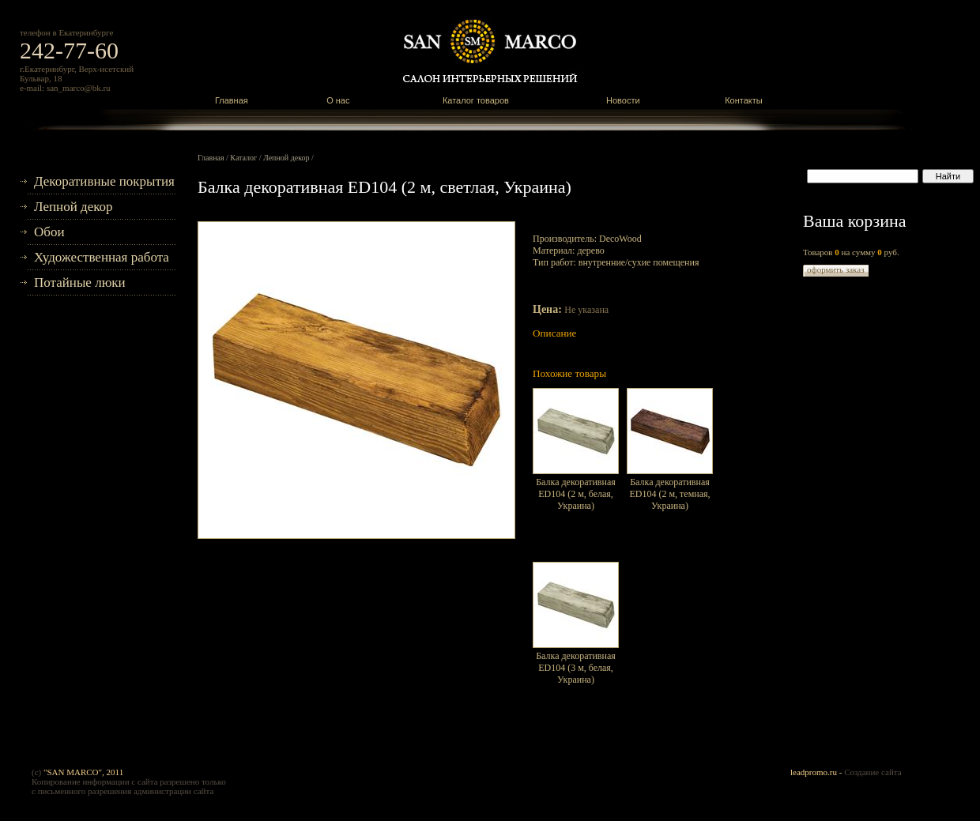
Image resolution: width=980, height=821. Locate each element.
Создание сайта (872, 772)
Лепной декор (73, 206)
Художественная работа (101, 257)
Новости (623, 100)
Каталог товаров (476, 100)
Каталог (243, 157)
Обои (49, 231)
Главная (231, 100)
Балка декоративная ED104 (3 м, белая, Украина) (576, 667)
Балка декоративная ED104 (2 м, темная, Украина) (669, 493)
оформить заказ (836, 269)
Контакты (744, 100)
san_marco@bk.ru (79, 87)
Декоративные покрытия (104, 181)
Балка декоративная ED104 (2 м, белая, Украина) (576, 493)
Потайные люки (80, 282)
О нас (337, 100)
